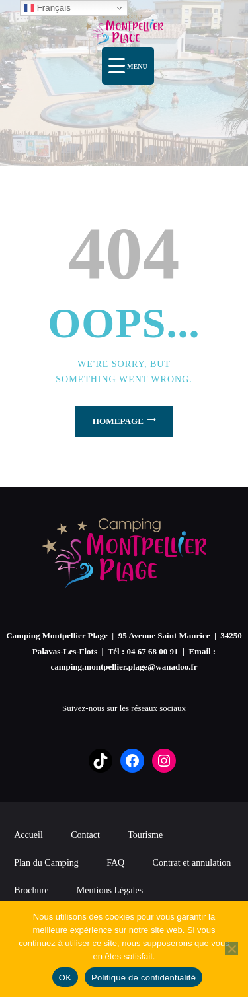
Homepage (118, 421)
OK (65, 977)
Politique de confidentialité (143, 977)
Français (47, 8)
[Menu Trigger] (128, 66)
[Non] (231, 948)
